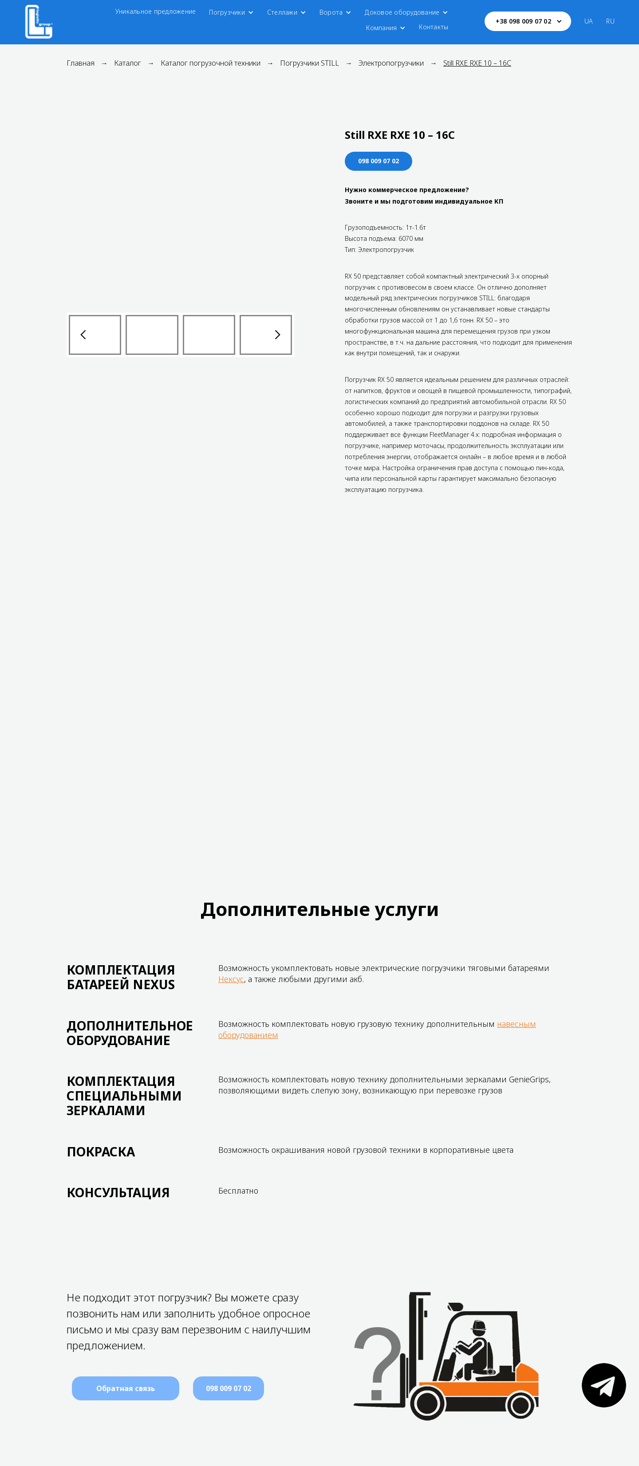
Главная (81, 63)
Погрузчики (227, 12)
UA (588, 21)
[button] (231, 12)
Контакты (433, 27)
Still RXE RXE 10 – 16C (477, 63)
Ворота (331, 12)
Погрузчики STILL (309, 63)
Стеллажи (282, 12)
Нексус (231, 979)
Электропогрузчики (391, 63)
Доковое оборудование (402, 12)
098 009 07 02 (378, 161)
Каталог (127, 63)
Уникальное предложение (155, 11)
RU (610, 21)
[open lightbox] (180, 215)
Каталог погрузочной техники (210, 63)
